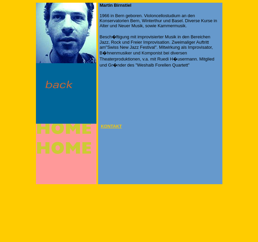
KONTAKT (111, 126)
